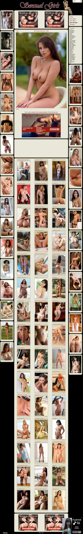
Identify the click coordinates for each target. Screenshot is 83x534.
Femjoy (71, 39)
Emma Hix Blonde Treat (21, 324)
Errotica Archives (73, 36)
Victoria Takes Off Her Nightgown (58, 324)
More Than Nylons (73, 45)
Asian (46, 298)
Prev (17, 31)
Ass (64, 204)
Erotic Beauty (72, 35)
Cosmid (71, 33)
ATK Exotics (72, 32)
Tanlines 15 (54, 465)
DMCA (40, 532)
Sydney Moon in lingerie (21, 183)
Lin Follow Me (37, 465)
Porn (29, 181)
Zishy (71, 62)
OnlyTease (71, 48)
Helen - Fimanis (19, 230)
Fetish (64, 298)
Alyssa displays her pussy (39, 230)
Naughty (63, 439)
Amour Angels (72, 30)
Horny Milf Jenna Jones (56, 230)
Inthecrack (71, 43)
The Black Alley (72, 57)
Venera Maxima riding (20, 418)
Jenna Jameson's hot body (39, 418)
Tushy (71, 60)
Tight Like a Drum (38, 371)
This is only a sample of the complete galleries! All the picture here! (41, 112)
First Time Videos (73, 40)
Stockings (63, 181)
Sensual (46, 416)
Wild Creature (55, 277)
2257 (43, 532)
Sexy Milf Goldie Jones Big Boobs (40, 183)
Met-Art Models (72, 44)
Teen (46, 369)
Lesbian (63, 392)
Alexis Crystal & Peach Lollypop (22, 465)
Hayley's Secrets (72, 42)
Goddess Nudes (72, 41)
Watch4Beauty (72, 61)
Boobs (46, 204)
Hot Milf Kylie (19, 371)
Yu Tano (36, 277)
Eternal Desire (72, 37)
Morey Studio (72, 46)
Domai (71, 34)
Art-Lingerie (72, 31)
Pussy (29, 251)
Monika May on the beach (21, 277)
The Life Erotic (72, 58)
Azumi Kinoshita (37, 324)
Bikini (29, 298)
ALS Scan (71, 29)
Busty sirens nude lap (56, 371)
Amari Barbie (55, 418)
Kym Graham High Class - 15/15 (41, 31)
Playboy (71, 50)
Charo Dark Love (55, 183)
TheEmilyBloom (72, 59)
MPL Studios (72, 47)
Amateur (46, 181)
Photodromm (72, 49)
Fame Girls (71, 38)
